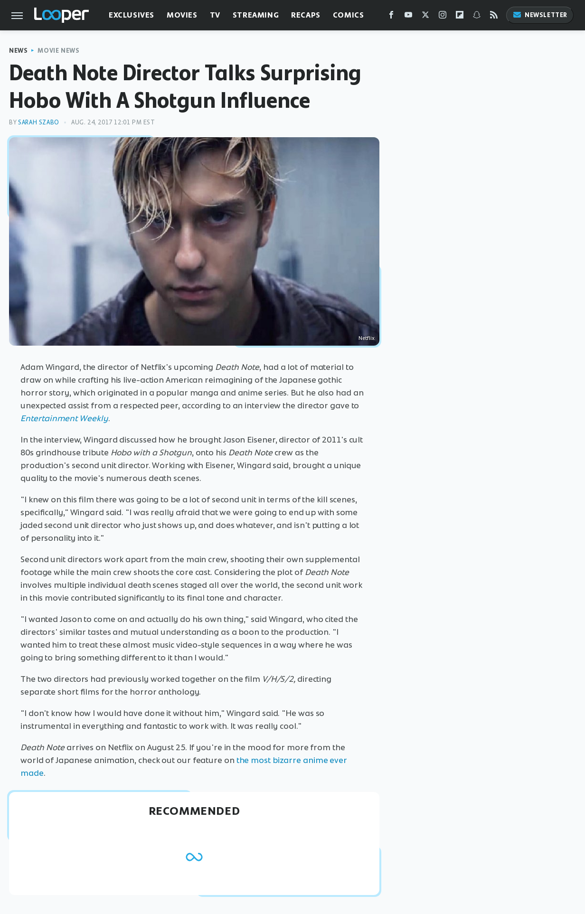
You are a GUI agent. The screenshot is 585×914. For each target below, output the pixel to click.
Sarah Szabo (38, 122)
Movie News (58, 50)
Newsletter (539, 15)
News (18, 50)
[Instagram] (442, 17)
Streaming (256, 15)
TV (215, 15)
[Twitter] (425, 17)
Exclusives (131, 15)
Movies (182, 15)
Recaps (306, 15)
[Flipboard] (459, 17)
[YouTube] (408, 17)
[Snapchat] (476, 17)
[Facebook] (391, 17)
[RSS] (494, 17)
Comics (348, 15)
